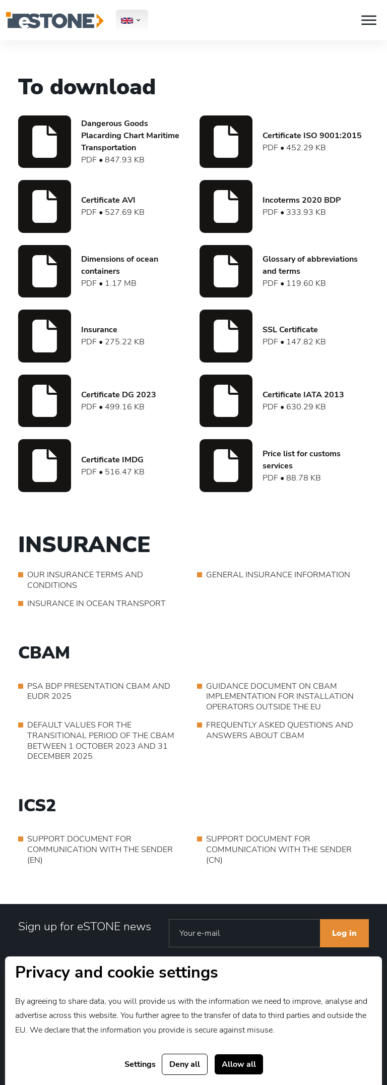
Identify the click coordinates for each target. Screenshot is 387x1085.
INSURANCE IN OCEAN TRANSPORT (96, 603)
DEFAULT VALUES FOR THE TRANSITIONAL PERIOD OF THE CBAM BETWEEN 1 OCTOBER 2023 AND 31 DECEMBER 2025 (100, 741)
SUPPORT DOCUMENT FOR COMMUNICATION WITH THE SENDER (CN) (279, 849)
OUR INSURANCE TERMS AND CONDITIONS (85, 580)
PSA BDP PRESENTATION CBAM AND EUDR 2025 (98, 691)
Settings (140, 1064)
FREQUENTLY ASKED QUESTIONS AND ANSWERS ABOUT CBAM (279, 730)
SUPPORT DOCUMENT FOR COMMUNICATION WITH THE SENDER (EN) (100, 849)
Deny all (184, 1064)
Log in (344, 933)
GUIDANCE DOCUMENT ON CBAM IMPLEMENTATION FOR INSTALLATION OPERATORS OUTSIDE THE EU (280, 696)
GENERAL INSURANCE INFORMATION (278, 575)
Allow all (239, 1064)
